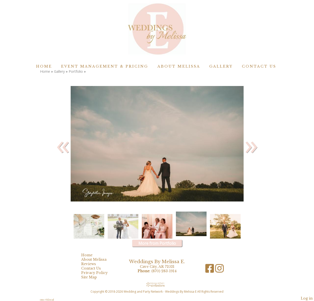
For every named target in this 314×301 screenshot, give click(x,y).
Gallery (221, 66)
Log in (307, 298)
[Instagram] (219, 270)
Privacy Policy (98, 273)
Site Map (93, 277)
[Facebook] (210, 270)
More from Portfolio (157, 243)
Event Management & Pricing (104, 66)
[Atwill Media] (157, 284)
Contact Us (259, 66)
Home (44, 66)
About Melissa (178, 66)
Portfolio (76, 71)
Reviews (92, 264)
